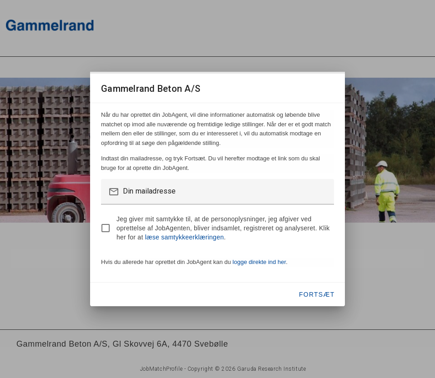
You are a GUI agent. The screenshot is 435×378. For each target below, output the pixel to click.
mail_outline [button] (113, 191)
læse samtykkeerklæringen (184, 237)
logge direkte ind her (259, 262)
